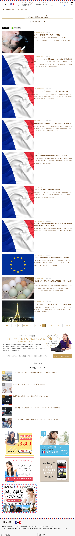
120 (58, 325)
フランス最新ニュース (22, 9)
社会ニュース (11, 9)
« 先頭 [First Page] (15, 325)
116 (48, 325)
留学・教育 (41, 535)
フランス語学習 (6, 535)
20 (27, 325)
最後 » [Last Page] (68, 325)
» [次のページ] (63, 325)
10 (24, 325)
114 (40, 325)
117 (51, 325)
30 (30, 325)
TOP (5, 9)
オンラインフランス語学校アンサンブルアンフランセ (32, 3)
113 (36, 325)
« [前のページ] (18, 325)
